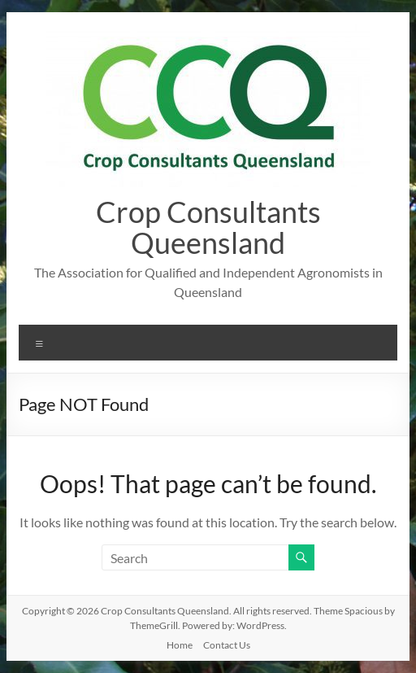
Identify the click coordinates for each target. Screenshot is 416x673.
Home (180, 645)
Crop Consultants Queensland (208, 227)
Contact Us (226, 645)
